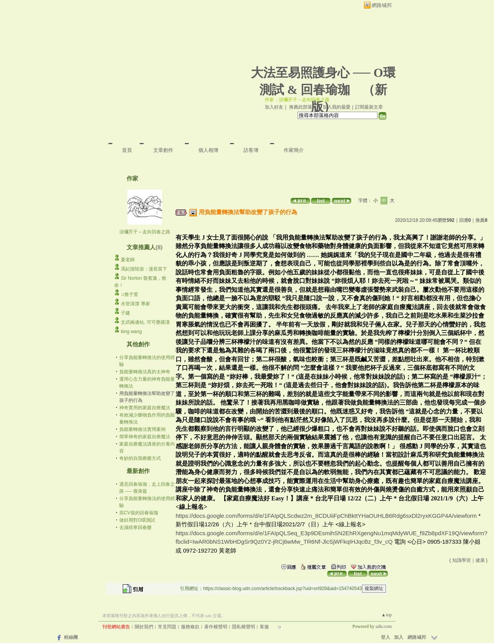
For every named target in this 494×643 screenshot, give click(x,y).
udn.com (384, 626)
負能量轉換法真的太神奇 (144, 371)
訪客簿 (251, 150)
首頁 (127, 150)
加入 (398, 637)
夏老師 (128, 259)
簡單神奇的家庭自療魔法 (144, 436)
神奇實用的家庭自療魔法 (144, 407)
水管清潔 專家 (135, 303)
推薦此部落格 (303, 107)
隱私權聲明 (243, 626)
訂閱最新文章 (369, 107)
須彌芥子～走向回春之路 (144, 232)
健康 (480, 560)
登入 (385, 637)
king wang (131, 331)
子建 (125, 313)
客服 (264, 626)
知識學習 (461, 560)
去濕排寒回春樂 (135, 527)
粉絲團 (71, 637)
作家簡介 (294, 150)
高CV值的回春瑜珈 (138, 512)
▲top (386, 614)
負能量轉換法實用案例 (142, 429)
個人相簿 (208, 150)
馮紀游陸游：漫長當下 (144, 269)
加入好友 (274, 107)
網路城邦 (382, 5)
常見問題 (167, 626)
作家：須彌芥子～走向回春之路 (297, 99)
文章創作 (163, 150)
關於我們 (144, 626)
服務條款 (190, 626)
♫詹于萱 (129, 294)
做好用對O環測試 (137, 520)
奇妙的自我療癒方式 (140, 458)
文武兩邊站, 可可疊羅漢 (145, 322)
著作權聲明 (215, 626)
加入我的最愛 (336, 107)
